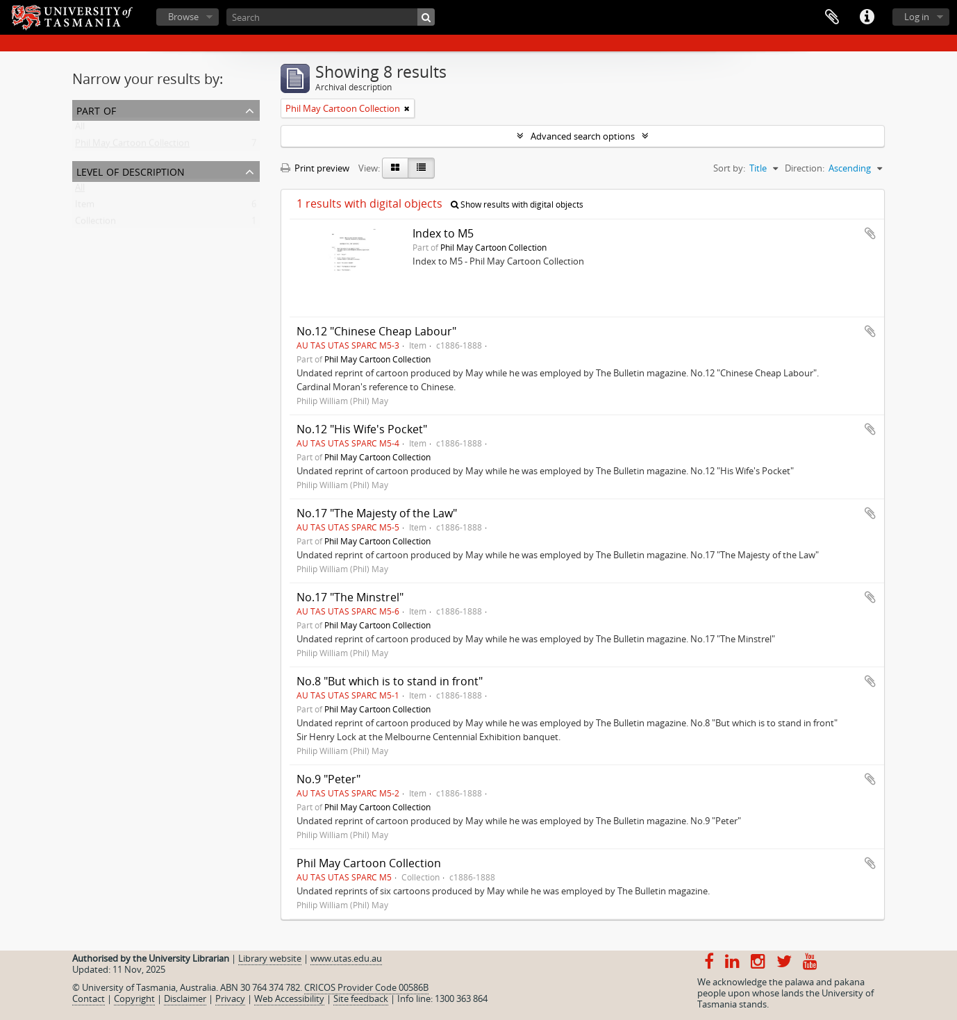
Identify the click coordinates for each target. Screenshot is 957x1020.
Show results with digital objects (517, 204)
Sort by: (729, 168)
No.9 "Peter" (328, 779)
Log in (916, 16)
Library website (269, 958)
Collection (95, 223)
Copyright (134, 998)
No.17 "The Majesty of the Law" (377, 513)
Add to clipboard (870, 233)
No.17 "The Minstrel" (350, 597)
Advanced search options (583, 136)
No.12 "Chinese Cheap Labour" (376, 331)
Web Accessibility (289, 998)
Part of (96, 109)
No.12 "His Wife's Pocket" (362, 429)
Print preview (315, 168)
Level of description (130, 170)
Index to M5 (443, 233)
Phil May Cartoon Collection (132, 146)
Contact (88, 998)
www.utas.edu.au (346, 958)
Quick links (866, 17)
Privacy (230, 998)
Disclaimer (185, 998)
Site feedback (360, 998)
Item (84, 207)
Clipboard (832, 17)
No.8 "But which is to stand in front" (390, 681)
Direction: (804, 168)
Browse (183, 16)
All (80, 129)
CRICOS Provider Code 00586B (366, 987)
